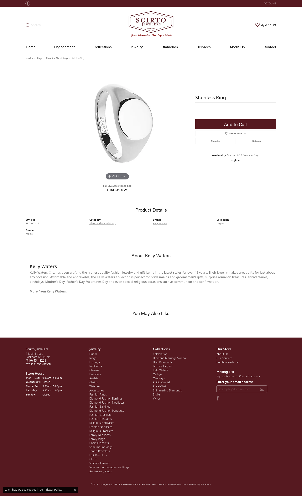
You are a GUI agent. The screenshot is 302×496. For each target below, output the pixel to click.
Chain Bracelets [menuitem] (99, 443)
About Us (237, 46)
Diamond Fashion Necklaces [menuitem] (107, 402)
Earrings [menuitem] (94, 362)
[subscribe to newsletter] (262, 388)
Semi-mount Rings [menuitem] (100, 447)
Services (204, 46)
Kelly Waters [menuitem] (160, 370)
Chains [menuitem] (93, 382)
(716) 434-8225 (117, 189)
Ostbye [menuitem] (157, 374)
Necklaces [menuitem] (95, 366)
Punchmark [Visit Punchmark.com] (182, 484)
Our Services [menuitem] (224, 358)
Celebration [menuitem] (160, 354)
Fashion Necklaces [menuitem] (100, 427)
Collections (103, 46)
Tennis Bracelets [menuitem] (99, 451)
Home (30, 46)
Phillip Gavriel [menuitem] (161, 382)
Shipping (215, 141)
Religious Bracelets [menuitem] (101, 431)
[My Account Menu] (270, 3)
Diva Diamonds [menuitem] (162, 362)
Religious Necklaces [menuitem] (101, 423)
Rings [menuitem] (92, 358)
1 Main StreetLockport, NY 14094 (38, 359)
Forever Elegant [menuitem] (163, 366)
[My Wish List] (265, 25)
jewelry (29, 58)
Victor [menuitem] (156, 398)
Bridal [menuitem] (93, 354)
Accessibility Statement (200, 484)
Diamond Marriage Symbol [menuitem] (169, 358)
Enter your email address (234, 382)
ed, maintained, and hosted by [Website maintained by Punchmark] (162, 484)
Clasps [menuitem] (93, 459)
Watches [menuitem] (94, 386)
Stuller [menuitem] (157, 394)
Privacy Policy (52, 489)
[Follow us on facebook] (27, 3)
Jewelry (136, 46)
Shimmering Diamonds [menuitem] (167, 390)
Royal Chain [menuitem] (160, 386)
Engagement (64, 46)
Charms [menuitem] (94, 370)
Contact (269, 46)
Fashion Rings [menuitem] (98, 394)
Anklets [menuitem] (93, 378)
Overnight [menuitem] (159, 378)
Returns (256, 141)
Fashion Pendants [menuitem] (100, 419)
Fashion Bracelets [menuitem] (100, 414)
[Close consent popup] (75, 490)
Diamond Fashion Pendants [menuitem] (106, 410)
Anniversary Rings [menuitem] (100, 471)
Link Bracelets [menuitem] (98, 455)
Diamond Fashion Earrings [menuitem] (105, 398)
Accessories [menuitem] (96, 390)
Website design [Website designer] (140, 484)
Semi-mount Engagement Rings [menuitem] (109, 467)
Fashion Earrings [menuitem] (99, 406)
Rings (39, 58)
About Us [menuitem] (222, 354)
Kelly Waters (160, 223)
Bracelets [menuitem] (95, 374)
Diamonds (169, 46)
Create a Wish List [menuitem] (227, 362)
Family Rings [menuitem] (97, 439)
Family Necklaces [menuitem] (100, 435)
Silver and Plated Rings (57, 58)
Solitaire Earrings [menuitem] (100, 463)
